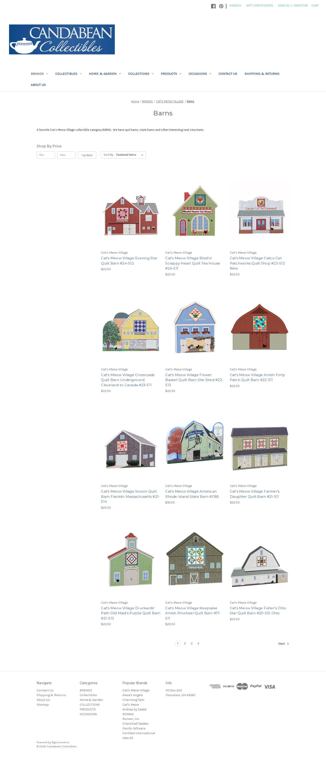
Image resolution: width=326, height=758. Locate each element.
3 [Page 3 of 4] (192, 643)
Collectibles (68, 74)
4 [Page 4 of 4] (198, 643)
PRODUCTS (171, 74)
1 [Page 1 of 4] (177, 643)
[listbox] (131, 154)
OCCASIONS (200, 74)
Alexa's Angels (132, 695)
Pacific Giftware (133, 728)
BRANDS (39, 74)
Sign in (283, 5)
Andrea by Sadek (134, 709)
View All (127, 738)
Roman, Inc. (131, 719)
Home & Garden (105, 74)
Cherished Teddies (135, 724)
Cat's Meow (130, 705)
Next (283, 643)
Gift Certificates (259, 5)
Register (301, 5)
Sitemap (43, 705)
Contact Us (227, 74)
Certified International (138, 733)
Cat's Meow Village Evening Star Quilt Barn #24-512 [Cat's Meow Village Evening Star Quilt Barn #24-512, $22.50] (129, 260)
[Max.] (66, 155)
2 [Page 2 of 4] (185, 643)
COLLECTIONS (140, 74)
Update (87, 155)
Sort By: (109, 154)
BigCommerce (60, 742)
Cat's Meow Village (135, 690)
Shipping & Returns (261, 74)
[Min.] (46, 155)
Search (235, 5)
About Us (38, 85)
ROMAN (128, 714)
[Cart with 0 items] (315, 5)
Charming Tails (133, 700)
